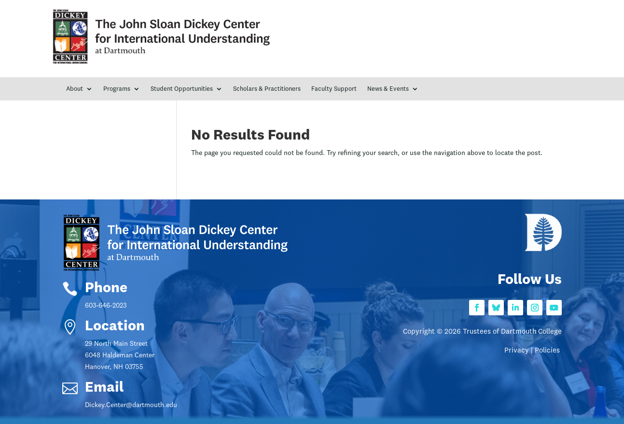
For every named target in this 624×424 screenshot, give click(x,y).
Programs (116, 89)
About (74, 89)
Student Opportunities (182, 89)
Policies (548, 350)
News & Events (388, 89)
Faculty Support (334, 89)
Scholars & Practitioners (267, 89)
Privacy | (519, 350)
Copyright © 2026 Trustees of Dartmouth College (482, 332)
